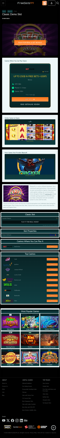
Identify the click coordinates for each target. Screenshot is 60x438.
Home (4, 11)
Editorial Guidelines (27, 383)
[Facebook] (12, 420)
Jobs (3, 392)
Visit (52, 246)
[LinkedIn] (21, 420)
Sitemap (24, 392)
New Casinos (46, 383)
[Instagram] (17, 420)
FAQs (3, 389)
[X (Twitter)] (8, 420)
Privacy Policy (33, 432)
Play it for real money (30, 222)
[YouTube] (3, 420)
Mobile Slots (46, 386)
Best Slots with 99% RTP (28, 407)
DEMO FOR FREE (30, 37)
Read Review (30, 104)
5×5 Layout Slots (26, 398)
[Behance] (25, 420)
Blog (3, 395)
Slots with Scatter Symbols (29, 404)
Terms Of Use (41, 432)
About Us (4, 383)
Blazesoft (10, 11)
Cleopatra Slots (46, 400)
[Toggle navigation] (3, 3)
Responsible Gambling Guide (29, 389)
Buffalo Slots (46, 397)
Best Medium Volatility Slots (29, 410)
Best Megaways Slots (27, 401)
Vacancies (53, 432)
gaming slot (48, 194)
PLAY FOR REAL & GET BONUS (30, 42)
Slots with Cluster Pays (28, 395)
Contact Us (5, 386)
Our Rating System (27, 386)
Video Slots (45, 394)
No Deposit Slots (47, 403)
